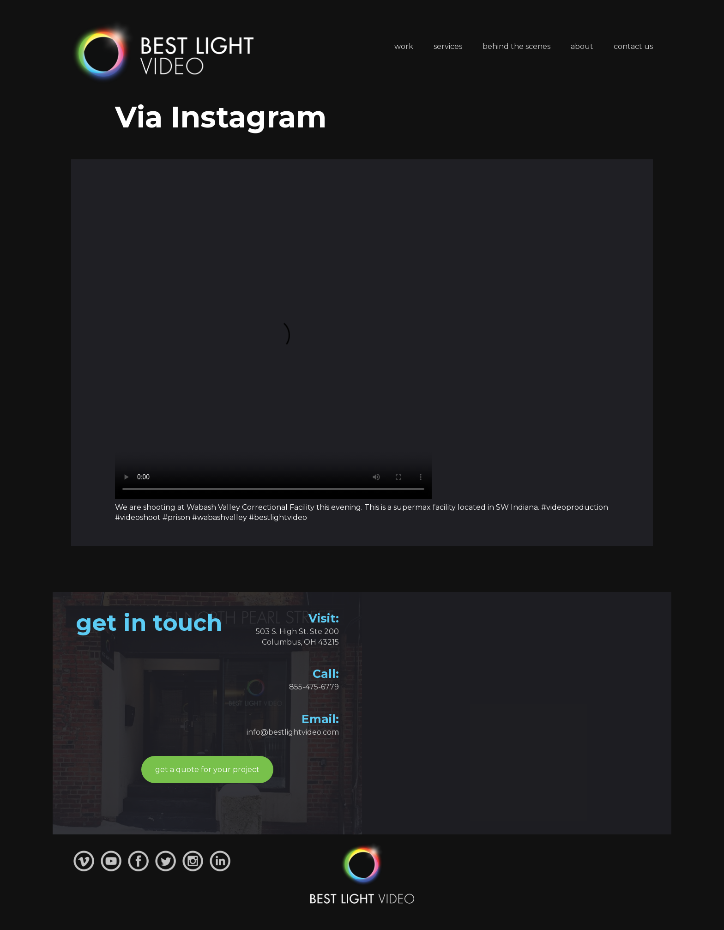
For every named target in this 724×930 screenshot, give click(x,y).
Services (448, 46)
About (582, 46)
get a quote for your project (207, 769)
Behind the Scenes (516, 46)
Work (403, 46)
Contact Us (633, 46)
